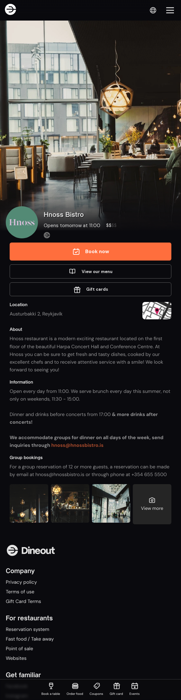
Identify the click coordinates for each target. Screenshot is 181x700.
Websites (16, 658)
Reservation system (27, 629)
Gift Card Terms (23, 601)
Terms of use (20, 592)
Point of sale (19, 648)
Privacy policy (21, 582)
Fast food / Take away (30, 639)
